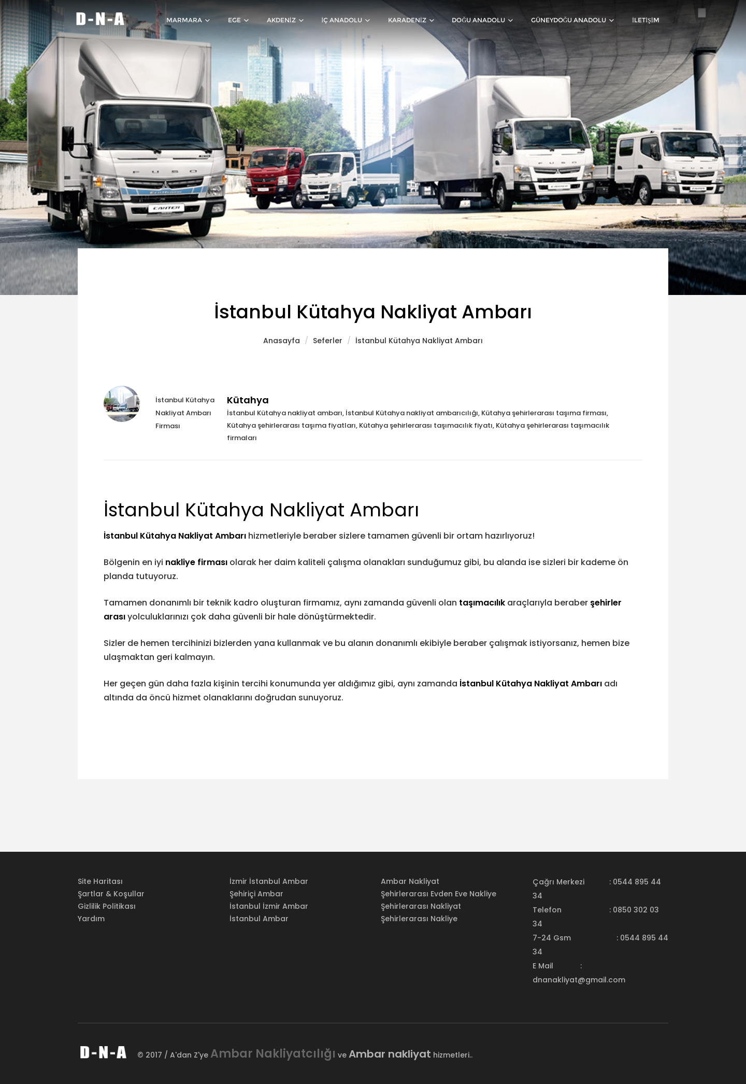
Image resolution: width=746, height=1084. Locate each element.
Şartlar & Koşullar (111, 894)
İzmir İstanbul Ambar (268, 881)
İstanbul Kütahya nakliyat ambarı (284, 413)
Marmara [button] (206, 20)
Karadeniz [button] (419, 20)
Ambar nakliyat (410, 881)
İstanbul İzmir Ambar (268, 906)
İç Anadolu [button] (356, 20)
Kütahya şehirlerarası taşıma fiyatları (291, 425)
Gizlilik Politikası (107, 906)
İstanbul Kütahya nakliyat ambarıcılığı (412, 413)
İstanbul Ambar (259, 918)
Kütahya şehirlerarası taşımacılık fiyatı (426, 425)
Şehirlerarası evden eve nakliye (438, 894)
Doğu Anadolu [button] (488, 20)
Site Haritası (100, 881)
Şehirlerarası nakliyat (421, 906)
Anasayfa (281, 340)
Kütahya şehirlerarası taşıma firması (544, 413)
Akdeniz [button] (298, 20)
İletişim (647, 20)
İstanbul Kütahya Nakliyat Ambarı (419, 340)
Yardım (91, 918)
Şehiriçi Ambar (256, 894)
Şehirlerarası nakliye (419, 918)
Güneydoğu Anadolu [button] (576, 20)
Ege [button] (253, 20)
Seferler (327, 340)
